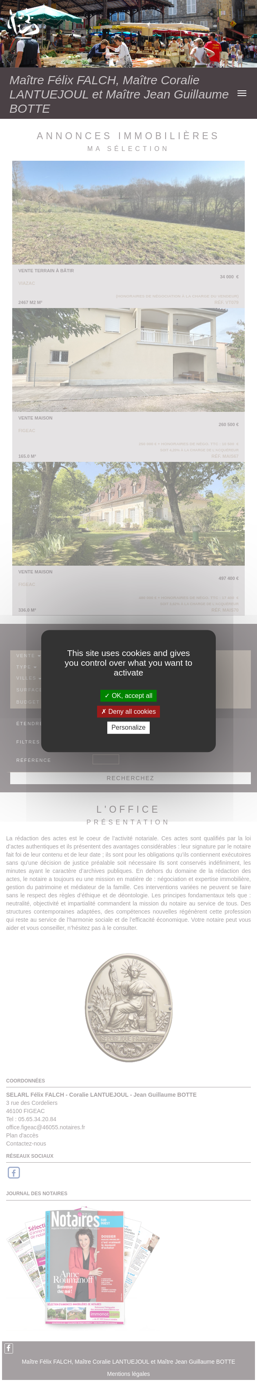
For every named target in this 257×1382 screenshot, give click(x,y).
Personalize (128, 727)
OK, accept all (128, 695)
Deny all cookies (128, 711)
